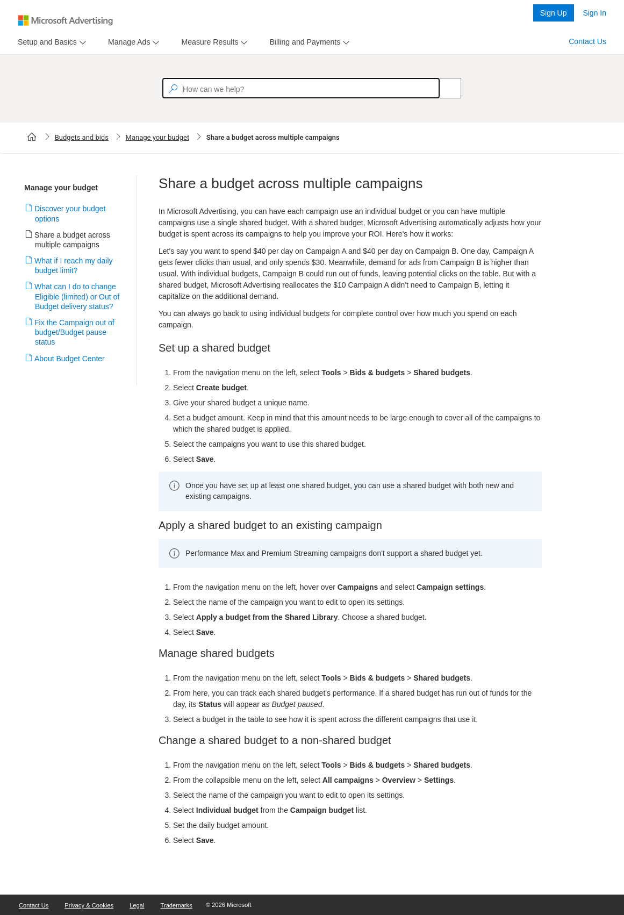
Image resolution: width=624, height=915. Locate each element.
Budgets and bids (82, 137)
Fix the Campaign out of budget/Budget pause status (74, 332)
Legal (137, 905)
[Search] (444, 88)
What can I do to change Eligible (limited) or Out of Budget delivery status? (77, 296)
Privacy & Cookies (88, 905)
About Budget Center (70, 358)
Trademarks (176, 905)
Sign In (594, 13)
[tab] (45, 42)
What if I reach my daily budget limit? (74, 265)
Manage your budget (158, 137)
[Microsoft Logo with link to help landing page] (65, 20)
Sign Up (553, 13)
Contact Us (587, 41)
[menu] (50, 42)
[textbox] (301, 88)
